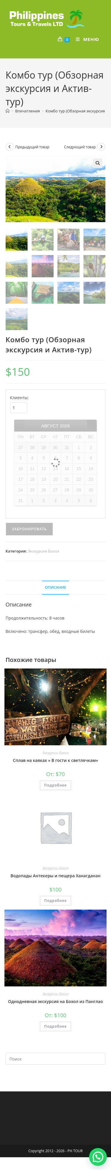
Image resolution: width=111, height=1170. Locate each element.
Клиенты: (19, 397)
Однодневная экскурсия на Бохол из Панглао (55, 1001)
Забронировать (29, 528)
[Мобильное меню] (85, 39)
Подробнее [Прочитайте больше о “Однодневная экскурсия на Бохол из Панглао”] (55, 1025)
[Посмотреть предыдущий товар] (10, 147)
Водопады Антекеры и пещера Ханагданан (55, 875)
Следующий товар (80, 146)
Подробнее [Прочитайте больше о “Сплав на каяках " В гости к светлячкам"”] (55, 784)
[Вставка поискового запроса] (56, 1058)
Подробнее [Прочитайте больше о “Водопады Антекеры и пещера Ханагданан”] (55, 900)
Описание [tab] (55, 586)
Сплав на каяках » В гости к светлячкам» (55, 760)
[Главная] (7, 111)
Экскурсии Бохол (43, 550)
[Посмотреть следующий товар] (101, 147)
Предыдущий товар (32, 146)
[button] (97, 163)
